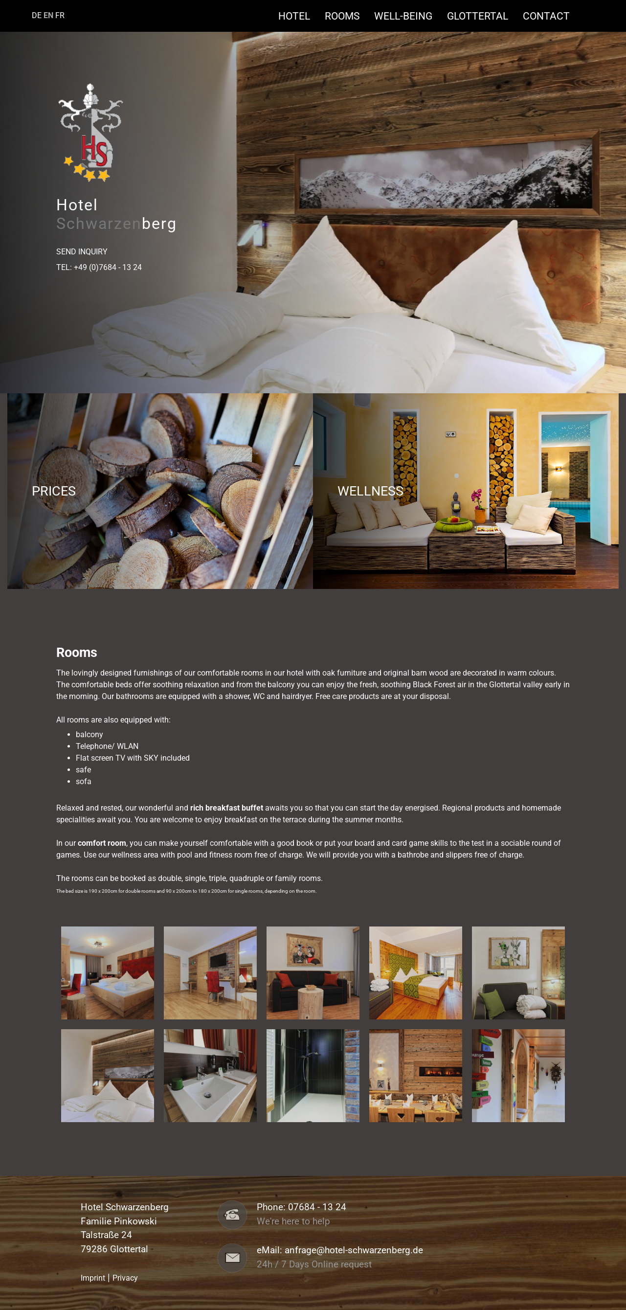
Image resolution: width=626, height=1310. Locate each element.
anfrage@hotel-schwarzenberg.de (354, 1250)
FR (60, 15)
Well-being (408, 16)
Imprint (93, 1278)
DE (37, 15)
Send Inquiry (82, 251)
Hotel (299, 16)
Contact (546, 16)
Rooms (347, 16)
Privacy (125, 1278)
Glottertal (482, 16)
